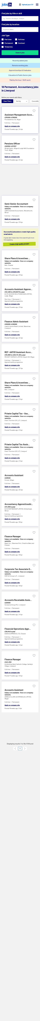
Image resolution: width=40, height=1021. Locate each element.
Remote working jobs (20, 65)
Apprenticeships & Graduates (20, 70)
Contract (20, 43)
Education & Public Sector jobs (20, 75)
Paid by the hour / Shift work (20, 80)
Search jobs (20, 53)
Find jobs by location (10, 24)
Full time (20, 39)
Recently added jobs (20, 60)
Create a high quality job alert (21, 244)
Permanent (7, 43)
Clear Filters (7, 101)
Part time (7, 39)
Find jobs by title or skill (12, 13)
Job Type (5, 35)
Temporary (7, 47)
